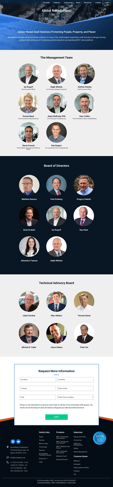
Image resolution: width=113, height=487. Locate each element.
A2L (75, 474)
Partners (42, 448)
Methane (77, 459)
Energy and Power (80, 435)
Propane (77, 471)
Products (46, 3)
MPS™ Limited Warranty (59, 483)
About (78, 3)
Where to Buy (43, 442)
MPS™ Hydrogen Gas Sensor (62, 450)
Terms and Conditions (43, 483)
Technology (68, 3)
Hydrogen (77, 463)
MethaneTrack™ (61, 455)
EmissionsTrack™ (62, 458)
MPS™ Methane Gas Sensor (61, 445)
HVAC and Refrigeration (78, 442)
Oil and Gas (78, 438)
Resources (88, 3)
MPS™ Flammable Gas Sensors (62, 435)
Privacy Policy (72, 483)
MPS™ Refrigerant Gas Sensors (62, 440)
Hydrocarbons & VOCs (79, 466)
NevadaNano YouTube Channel (45, 452)
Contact (98, 3)
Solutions (56, 3)
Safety (76, 446)
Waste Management (81, 450)
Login (107, 3)
